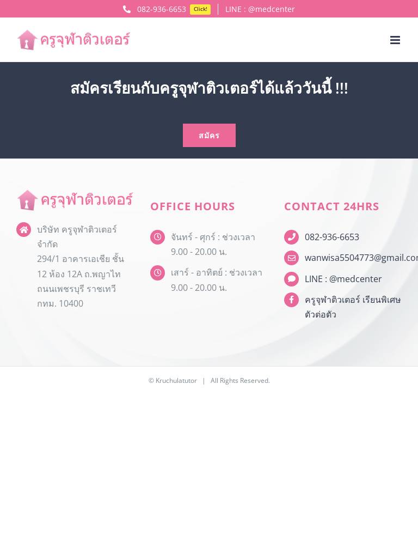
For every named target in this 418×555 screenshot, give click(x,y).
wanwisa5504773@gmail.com (353, 258)
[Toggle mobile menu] (396, 40)
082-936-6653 (332, 237)
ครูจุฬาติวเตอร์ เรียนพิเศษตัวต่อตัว (353, 307)
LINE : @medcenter (343, 279)
